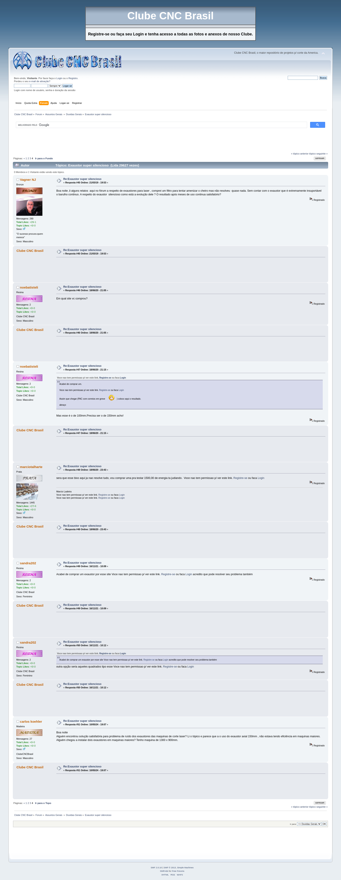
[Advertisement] (92, 141)
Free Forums (178, 871)
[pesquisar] (161, 125)
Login (59, 78)
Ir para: (293, 824)
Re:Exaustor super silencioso (82, 179)
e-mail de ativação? (39, 81)
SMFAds (164, 871)
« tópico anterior (299, 153)
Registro (73, 78)
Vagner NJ (28, 179)
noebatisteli (29, 287)
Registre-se (105, 378)
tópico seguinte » (318, 153)
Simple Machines (185, 867)
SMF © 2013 (170, 867)
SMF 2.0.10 (156, 867)
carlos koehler (31, 721)
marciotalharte (31, 467)
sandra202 (28, 563)
